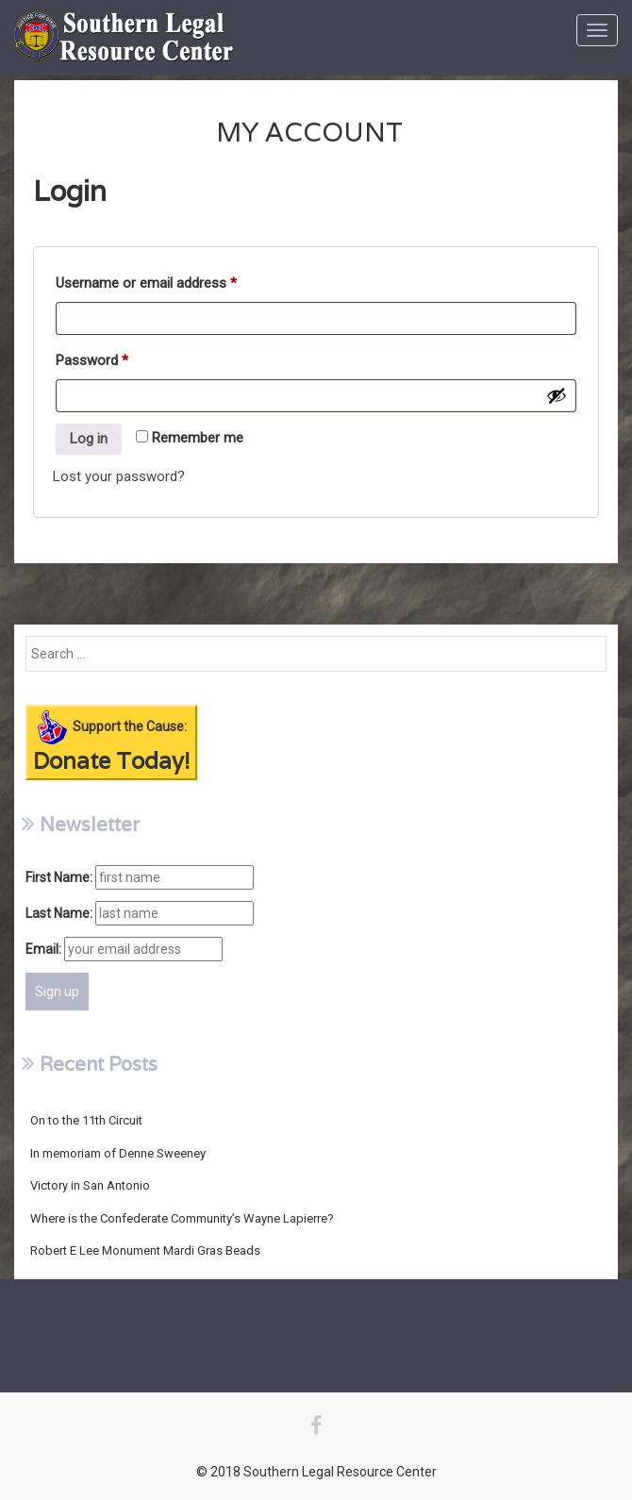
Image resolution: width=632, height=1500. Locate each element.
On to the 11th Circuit (86, 1120)
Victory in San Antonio (90, 1185)
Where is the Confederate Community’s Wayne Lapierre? (182, 1218)
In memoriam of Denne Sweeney (118, 1153)
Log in (89, 438)
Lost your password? (119, 476)
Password (92, 363)
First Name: (58, 877)
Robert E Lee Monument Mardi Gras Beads (145, 1250)
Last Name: (58, 913)
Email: (43, 949)
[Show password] (556, 395)
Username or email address (146, 286)
